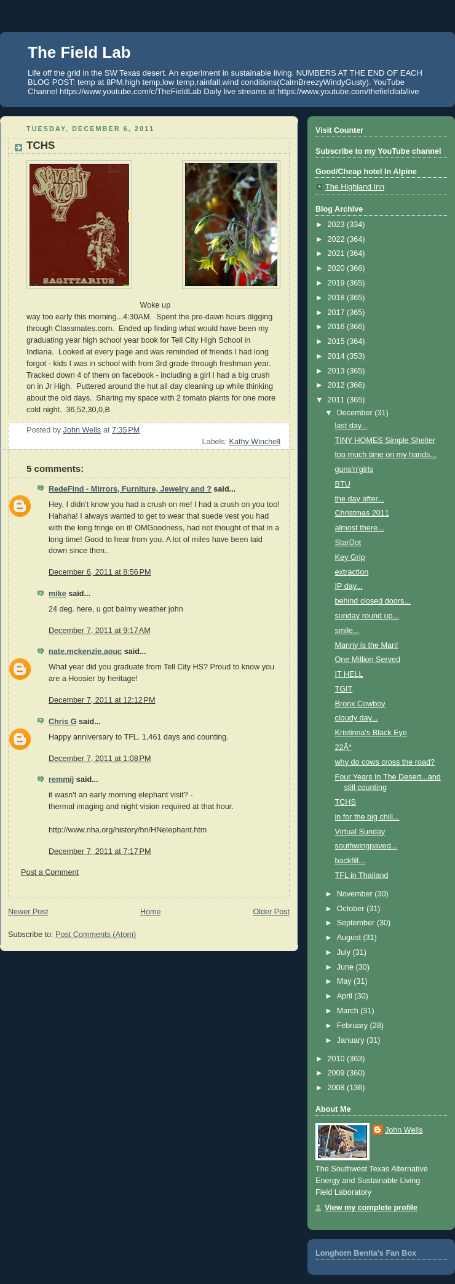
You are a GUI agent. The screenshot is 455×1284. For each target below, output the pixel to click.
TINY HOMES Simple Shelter (385, 440)
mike (57, 593)
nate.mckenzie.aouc (85, 651)
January (351, 1040)
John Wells (403, 1130)
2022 (337, 239)
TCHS (345, 802)
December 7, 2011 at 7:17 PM (100, 851)
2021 (337, 253)
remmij (61, 779)
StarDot (348, 542)
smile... (347, 630)
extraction (352, 572)
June (346, 967)
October (351, 908)
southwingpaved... (366, 846)
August (350, 937)
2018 (337, 297)
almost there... (359, 528)
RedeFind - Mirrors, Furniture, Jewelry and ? (130, 489)
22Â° (343, 747)
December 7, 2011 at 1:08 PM (100, 758)
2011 (337, 400)
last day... (351, 425)
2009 (337, 1073)
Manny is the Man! (366, 645)
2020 (337, 268)
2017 (337, 312)
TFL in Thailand (362, 875)
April (346, 996)
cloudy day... (356, 718)
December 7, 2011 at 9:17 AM (100, 630)
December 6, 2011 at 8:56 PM (100, 572)
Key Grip (350, 557)
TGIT (344, 689)
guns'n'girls (354, 469)
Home (150, 911)
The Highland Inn (354, 187)
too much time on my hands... (386, 454)
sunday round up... (367, 616)
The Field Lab (79, 52)
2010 (337, 1059)
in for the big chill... (367, 817)
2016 (337, 326)
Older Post (271, 911)
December (356, 413)
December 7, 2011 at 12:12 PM (102, 700)
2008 (337, 1087)
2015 (337, 341)
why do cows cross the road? (385, 762)
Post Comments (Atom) (95, 934)
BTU (342, 484)
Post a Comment (50, 872)
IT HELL (349, 674)
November (356, 894)
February (353, 1025)
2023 (337, 224)
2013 (337, 371)
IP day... (349, 586)
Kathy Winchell (254, 441)
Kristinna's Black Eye (371, 732)
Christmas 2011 (362, 513)
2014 (337, 356)
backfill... (350, 860)
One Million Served (368, 659)
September (357, 923)
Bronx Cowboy (360, 704)
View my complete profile (371, 1207)
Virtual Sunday (360, 831)
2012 (337, 385)
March (349, 1011)
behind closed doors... (373, 601)
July (345, 952)
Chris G (63, 721)
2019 (337, 283)
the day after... (359, 499)
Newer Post (28, 911)
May (345, 981)
